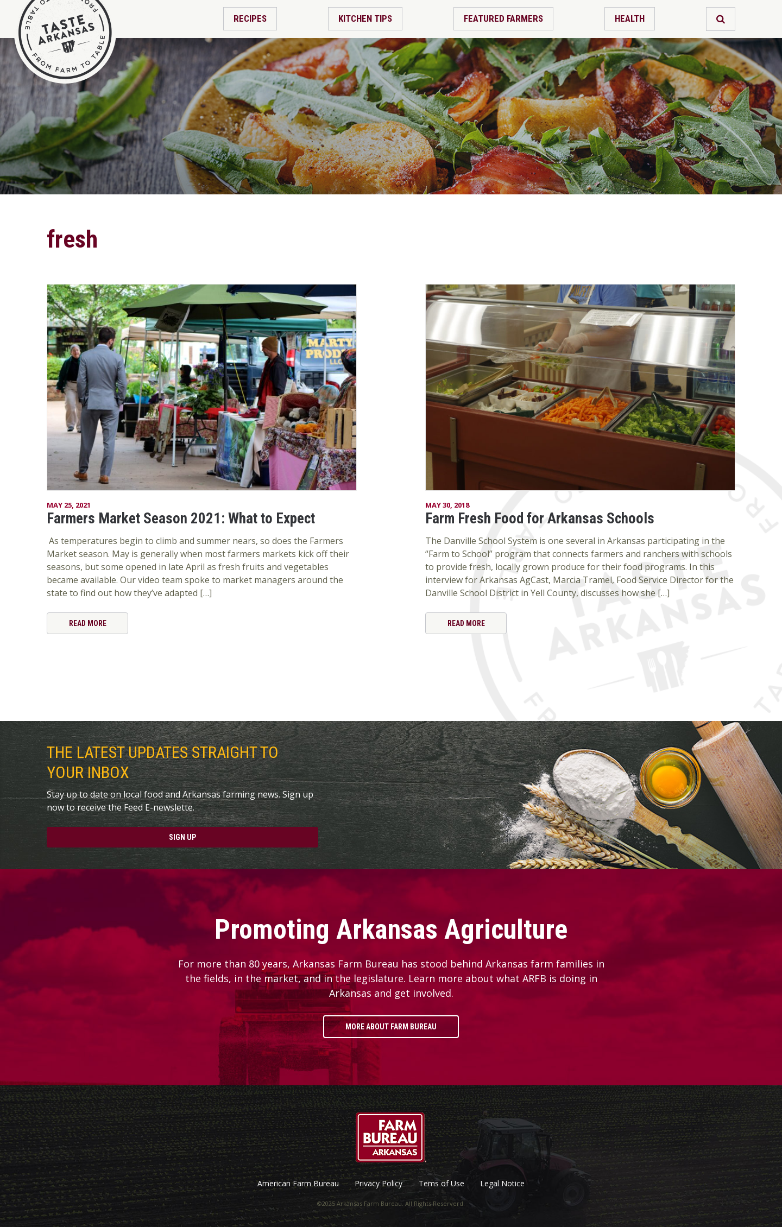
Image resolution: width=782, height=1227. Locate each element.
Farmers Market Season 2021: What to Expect (181, 518)
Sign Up (182, 837)
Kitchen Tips (365, 18)
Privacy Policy (378, 1183)
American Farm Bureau (298, 1183)
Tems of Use (441, 1183)
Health (630, 18)
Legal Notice (502, 1183)
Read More (87, 623)
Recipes (250, 18)
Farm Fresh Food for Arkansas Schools (539, 518)
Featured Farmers (503, 18)
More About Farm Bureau (391, 1026)
